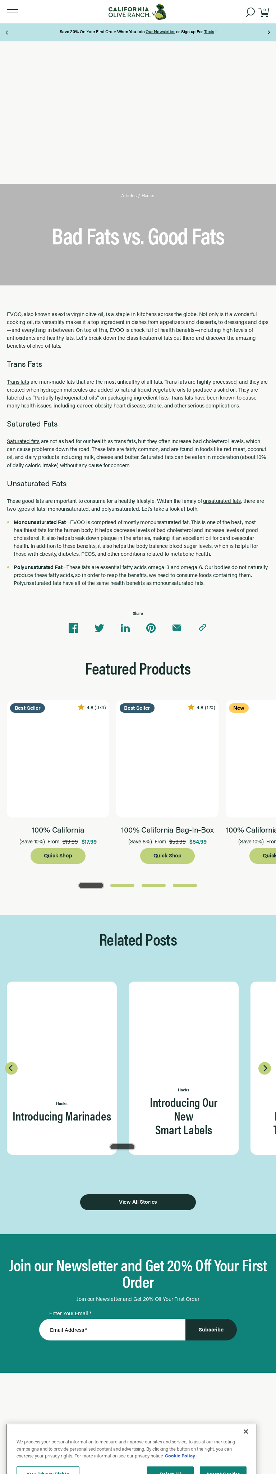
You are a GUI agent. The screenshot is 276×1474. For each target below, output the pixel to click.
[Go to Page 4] (185, 885)
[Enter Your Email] (112, 1329)
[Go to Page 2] (122, 885)
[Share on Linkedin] (125, 628)
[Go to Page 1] (91, 885)
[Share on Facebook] (73, 628)
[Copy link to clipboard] (203, 628)
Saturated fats (23, 441)
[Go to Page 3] (154, 885)
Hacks (148, 195)
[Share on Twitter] (99, 628)
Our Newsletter (160, 31)
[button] (12, 11)
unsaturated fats (222, 500)
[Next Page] (269, 32)
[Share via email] (177, 628)
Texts (209, 31)
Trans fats (18, 381)
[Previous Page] (7, 32)
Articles (129, 195)
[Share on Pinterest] (151, 628)
